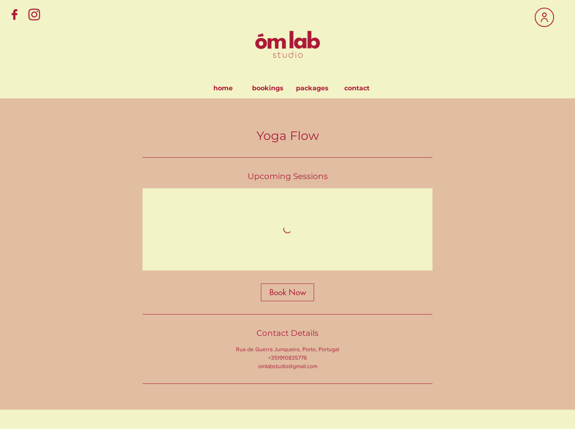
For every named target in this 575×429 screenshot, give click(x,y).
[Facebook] (14, 14)
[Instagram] (34, 14)
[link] (287, 292)
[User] (544, 17)
